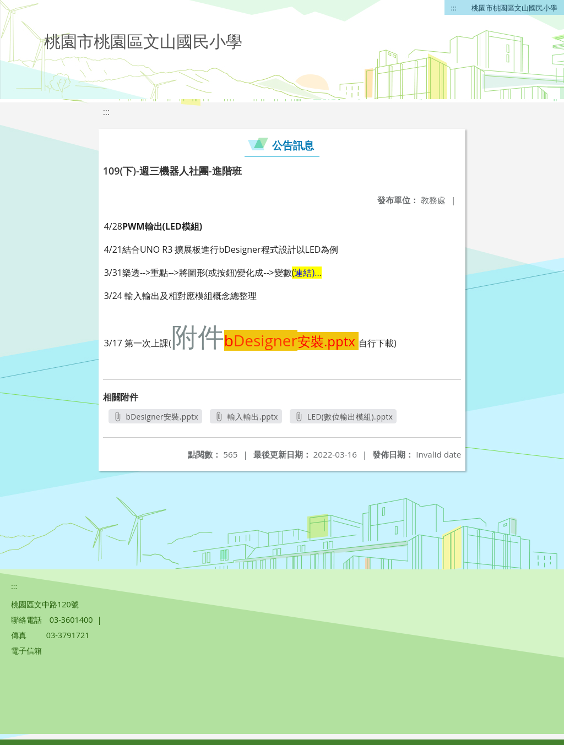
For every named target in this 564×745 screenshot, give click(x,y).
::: (454, 8)
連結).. (306, 273)
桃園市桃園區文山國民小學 (514, 8)
